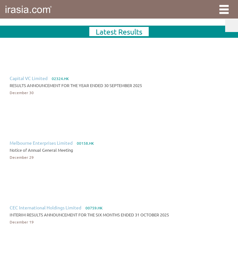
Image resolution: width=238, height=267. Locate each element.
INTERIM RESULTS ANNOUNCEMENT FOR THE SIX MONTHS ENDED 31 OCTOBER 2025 (89, 214)
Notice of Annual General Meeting (41, 150)
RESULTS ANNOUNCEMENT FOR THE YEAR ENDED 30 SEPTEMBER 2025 (76, 85)
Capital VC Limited (29, 78)
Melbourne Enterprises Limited (41, 143)
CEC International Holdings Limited (45, 207)
